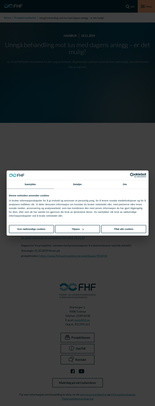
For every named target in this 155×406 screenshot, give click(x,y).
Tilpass (78, 229)
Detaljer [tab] (77, 184)
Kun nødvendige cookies (31, 229)
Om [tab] (125, 184)
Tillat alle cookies (123, 229)
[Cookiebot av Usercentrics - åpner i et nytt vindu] (132, 175)
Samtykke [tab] (30, 184)
